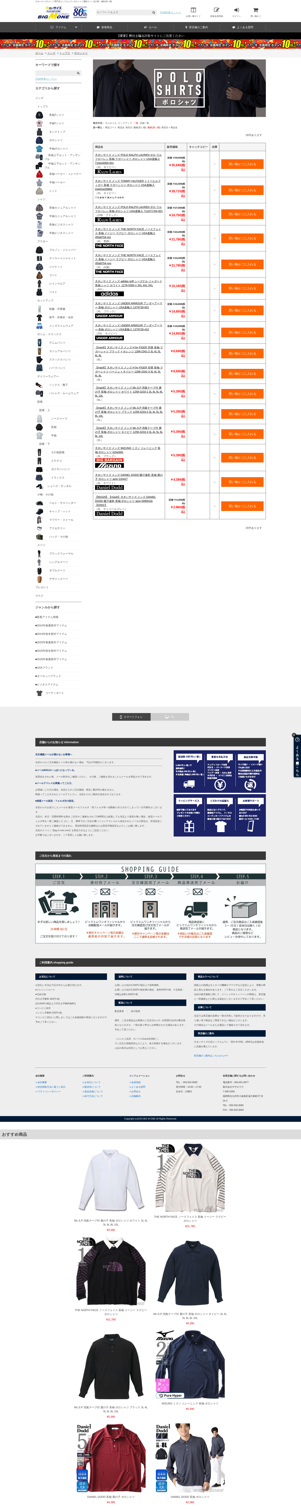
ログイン (236, 12)
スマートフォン (131, 717)
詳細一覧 (144, 123)
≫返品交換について (92, 1091)
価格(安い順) (139, 127)
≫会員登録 (135, 1082)
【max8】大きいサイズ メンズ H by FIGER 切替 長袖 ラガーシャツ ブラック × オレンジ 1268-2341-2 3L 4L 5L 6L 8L (129, 351)
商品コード (111, 127)
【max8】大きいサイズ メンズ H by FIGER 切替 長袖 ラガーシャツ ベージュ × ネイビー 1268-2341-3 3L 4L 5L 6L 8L (129, 371)
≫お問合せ (135, 1091)
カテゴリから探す (47, 88)
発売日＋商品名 (169, 127)
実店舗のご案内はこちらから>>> (211, 1055)
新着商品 (104, 27)
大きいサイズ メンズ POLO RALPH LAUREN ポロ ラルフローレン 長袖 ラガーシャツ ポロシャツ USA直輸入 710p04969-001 (128, 159)
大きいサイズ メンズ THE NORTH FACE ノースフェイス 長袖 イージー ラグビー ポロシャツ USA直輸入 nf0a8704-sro (128, 233)
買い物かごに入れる (242, 164)
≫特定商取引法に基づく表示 (50, 1087)
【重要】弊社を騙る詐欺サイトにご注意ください (150, 35)
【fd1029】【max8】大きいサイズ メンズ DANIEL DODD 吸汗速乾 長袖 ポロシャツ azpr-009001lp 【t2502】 (125, 501)
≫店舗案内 (135, 1096)
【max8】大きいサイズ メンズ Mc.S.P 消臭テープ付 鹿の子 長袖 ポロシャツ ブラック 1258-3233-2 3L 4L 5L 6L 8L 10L (129, 411)
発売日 (128, 127)
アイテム (64, 27)
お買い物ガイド (193, 12)
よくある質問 (242, 27)
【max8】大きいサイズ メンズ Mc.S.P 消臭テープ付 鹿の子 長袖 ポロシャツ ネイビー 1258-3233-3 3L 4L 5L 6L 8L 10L (129, 432)
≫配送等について (91, 1087)
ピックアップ (125, 123)
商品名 (121, 127)
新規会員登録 (216, 12)
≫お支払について (91, 1082)
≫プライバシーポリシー (48, 1091)
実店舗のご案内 (197, 27)
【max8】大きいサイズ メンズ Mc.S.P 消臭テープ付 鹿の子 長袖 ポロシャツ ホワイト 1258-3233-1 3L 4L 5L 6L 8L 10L (129, 391)
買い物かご (255, 12)
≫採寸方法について (92, 1096)
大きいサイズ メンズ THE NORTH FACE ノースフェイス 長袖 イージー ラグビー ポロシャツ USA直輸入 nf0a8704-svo (128, 259)
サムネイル (111, 123)
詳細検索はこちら (170, 12)
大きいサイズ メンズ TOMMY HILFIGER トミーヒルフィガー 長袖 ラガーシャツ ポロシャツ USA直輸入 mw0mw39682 (128, 185)
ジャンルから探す (47, 607)
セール (150, 27)
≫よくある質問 (137, 1087)
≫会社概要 (41, 1082)
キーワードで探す (47, 65)
